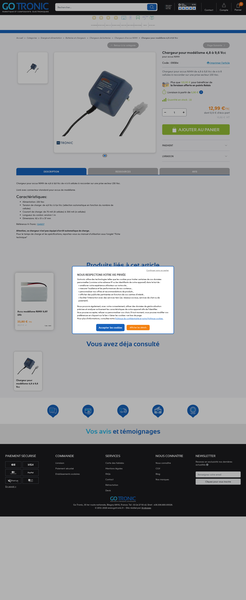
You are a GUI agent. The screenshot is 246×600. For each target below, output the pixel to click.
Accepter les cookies (110, 327)
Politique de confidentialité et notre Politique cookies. (139, 318)
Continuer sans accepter (157, 270)
